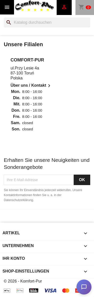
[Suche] (47, 22)
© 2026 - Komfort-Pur (23, 281)
